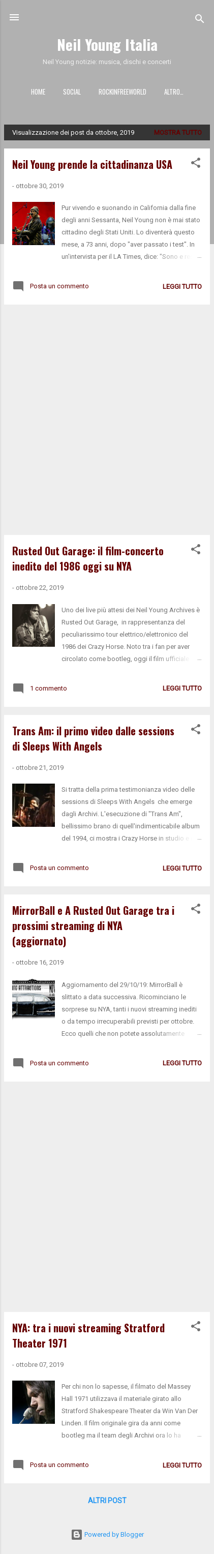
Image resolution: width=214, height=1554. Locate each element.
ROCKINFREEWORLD (122, 91)
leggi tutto (182, 286)
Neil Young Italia (107, 44)
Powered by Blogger (107, 1534)
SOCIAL (72, 91)
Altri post (107, 1501)
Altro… (174, 91)
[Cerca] (200, 20)
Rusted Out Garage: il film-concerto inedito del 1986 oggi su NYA (88, 558)
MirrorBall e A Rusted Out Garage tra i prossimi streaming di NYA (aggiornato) (93, 925)
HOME (38, 91)
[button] (196, 165)
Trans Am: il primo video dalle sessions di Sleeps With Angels (93, 738)
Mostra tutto (178, 132)
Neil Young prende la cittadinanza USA (92, 164)
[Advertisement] (107, 420)
